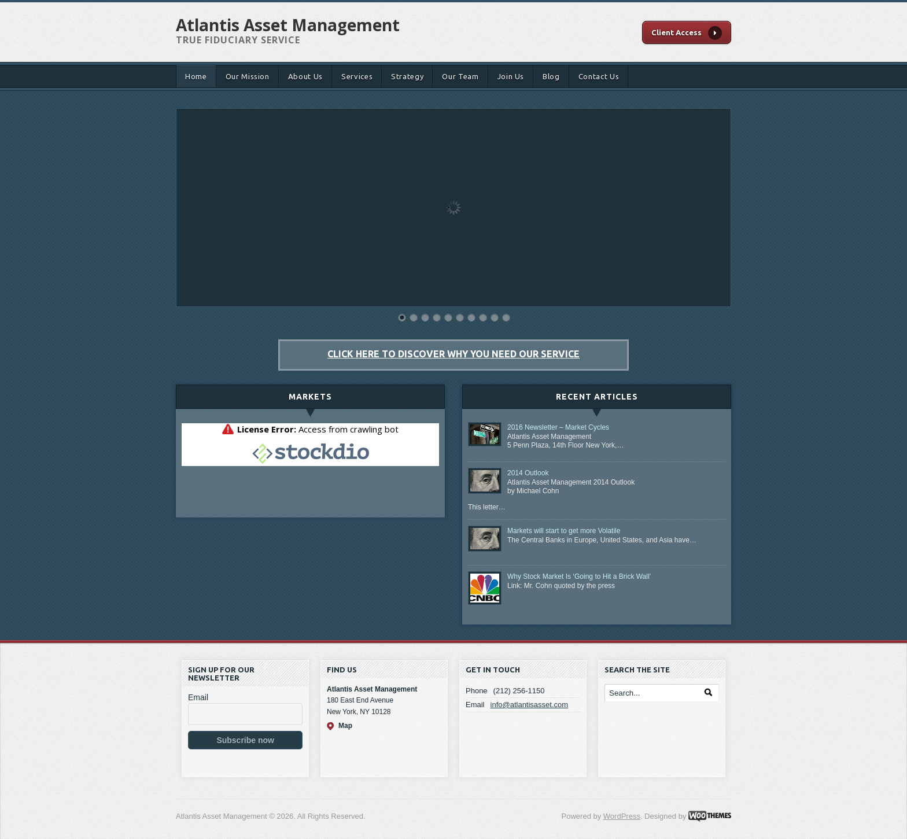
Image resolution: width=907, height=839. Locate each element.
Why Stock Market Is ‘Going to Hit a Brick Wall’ (579, 576)
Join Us (511, 76)
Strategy (407, 76)
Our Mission (248, 76)
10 (506, 317)
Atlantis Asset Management (288, 25)
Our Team (460, 76)
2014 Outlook (527, 473)
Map (345, 726)
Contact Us (599, 76)
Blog (551, 76)
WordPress (621, 816)
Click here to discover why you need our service (453, 354)
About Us (305, 76)
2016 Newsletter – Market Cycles (558, 427)
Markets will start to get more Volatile (563, 531)
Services (357, 76)
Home (196, 76)
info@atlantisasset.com (530, 704)
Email (198, 697)
